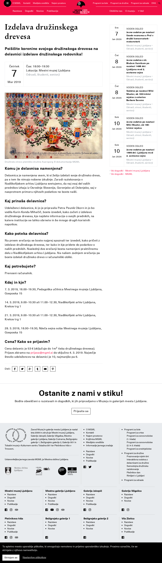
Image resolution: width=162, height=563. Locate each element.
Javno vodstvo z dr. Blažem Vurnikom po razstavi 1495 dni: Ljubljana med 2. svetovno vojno (137, 66)
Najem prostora (59, 3)
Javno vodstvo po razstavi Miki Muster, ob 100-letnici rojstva (140, 125)
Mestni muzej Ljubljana (18, 491)
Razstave (17, 10)
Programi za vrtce (135, 432)
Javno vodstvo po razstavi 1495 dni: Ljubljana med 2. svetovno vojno (140, 152)
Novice (40, 10)
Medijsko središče (41, 3)
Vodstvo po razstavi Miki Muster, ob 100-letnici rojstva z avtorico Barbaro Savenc (140, 95)
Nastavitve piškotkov (34, 557)
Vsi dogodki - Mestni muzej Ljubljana (130, 170)
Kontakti (26, 3)
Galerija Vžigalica (132, 491)
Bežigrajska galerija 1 (57, 518)
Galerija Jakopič (93, 491)
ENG (154, 3)
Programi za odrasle (140, 3)
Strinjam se (10, 557)
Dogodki (29, 10)
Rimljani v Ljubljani (135, 475)
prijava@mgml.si (42, 352)
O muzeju (130, 10)
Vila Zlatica (128, 518)
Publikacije (52, 10)
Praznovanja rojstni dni (138, 456)
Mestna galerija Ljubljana (60, 491)
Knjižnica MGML (94, 439)
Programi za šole (100, 3)
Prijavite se (81, 411)
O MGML (16, 3)
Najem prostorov (94, 435)
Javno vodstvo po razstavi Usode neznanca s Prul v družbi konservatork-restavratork (140, 37)
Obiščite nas (115, 10)
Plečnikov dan (133, 472)
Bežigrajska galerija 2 (96, 518)
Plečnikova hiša (14, 518)
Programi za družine (119, 3)
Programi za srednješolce (139, 448)
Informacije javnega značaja (99, 445)
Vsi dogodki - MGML (122, 174)
